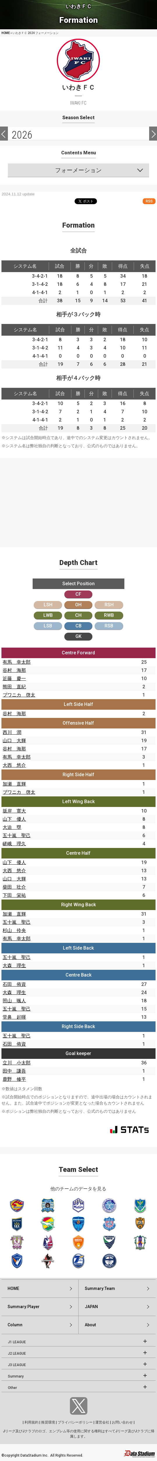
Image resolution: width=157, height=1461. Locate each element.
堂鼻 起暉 (14, 1017)
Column (15, 1324)
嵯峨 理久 (14, 843)
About (90, 1324)
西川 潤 (12, 732)
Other (12, 1388)
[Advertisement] (78, 499)
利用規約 (31, 1422)
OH (78, 604)
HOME (5, 33)
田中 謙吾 (14, 1071)
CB (78, 626)
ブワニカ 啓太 (19, 695)
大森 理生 (14, 965)
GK (78, 636)
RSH (109, 604)
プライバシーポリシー (75, 1422)
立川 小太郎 (17, 1063)
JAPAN (91, 1306)
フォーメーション (78, 170)
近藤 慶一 (14, 678)
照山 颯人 (14, 1000)
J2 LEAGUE (17, 1353)
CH (78, 615)
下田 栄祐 (14, 895)
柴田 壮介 (14, 887)
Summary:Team (100, 1288)
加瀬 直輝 (14, 784)
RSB (109, 626)
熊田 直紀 (14, 686)
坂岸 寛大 (14, 811)
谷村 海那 (14, 670)
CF (78, 594)
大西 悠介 (14, 765)
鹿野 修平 (14, 1079)
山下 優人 (14, 819)
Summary (16, 1376)
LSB (48, 626)
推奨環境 (48, 1422)
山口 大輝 (14, 740)
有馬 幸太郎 (17, 662)
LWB (48, 615)
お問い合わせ (122, 1422)
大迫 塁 (12, 827)
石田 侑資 (14, 984)
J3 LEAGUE (17, 1365)
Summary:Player (24, 1306)
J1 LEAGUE (17, 1342)
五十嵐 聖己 (17, 835)
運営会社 (102, 1422)
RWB (109, 615)
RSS (149, 201)
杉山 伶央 (14, 930)
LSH (48, 604)
